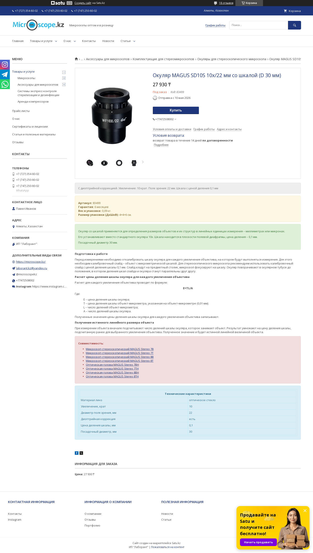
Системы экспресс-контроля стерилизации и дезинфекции (38, 93)
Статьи (126, 41)
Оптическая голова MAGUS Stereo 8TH (112, 376)
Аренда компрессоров (33, 101)
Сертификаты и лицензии (30, 126)
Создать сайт (83, 3)
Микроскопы (26, 78)
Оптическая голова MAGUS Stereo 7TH (112, 368)
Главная (17, 41)
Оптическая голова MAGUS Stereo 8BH (112, 372)
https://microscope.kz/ (31, 261)
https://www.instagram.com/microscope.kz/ (60, 286)
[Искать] (294, 25)
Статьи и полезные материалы (34, 134)
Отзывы (17, 142)
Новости (108, 41)
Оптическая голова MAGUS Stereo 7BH (112, 365)
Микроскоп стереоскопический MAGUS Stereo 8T (119, 361)
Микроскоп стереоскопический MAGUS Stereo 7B (120, 349)
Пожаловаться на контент (167, 547)
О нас (67, 41)
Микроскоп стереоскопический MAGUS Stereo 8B (120, 357)
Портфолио (92, 525)
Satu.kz (176, 543)
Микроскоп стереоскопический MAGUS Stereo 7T (119, 353)
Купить (176, 110)
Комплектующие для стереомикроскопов (163, 59)
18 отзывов (226, 3)
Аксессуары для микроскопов (108, 59)
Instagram (14, 519)
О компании (93, 514)
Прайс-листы (21, 111)
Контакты (89, 41)
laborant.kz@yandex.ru (31, 268)
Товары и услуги (41, 41)
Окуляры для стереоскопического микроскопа (231, 59)
